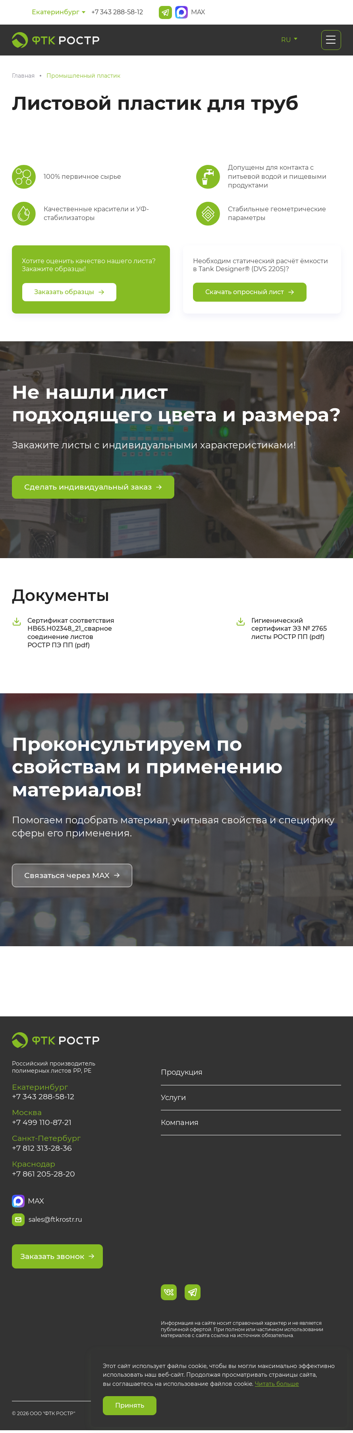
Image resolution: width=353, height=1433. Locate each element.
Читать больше (277, 1383)
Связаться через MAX (74, 875)
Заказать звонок (60, 1259)
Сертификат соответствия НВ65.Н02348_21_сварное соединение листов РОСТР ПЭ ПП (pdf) (63, 632)
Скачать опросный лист (249, 292)
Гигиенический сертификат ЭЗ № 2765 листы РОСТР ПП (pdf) (281, 628)
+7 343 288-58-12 (117, 12)
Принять (129, 1405)
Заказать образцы (69, 292)
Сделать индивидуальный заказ (97, 488)
